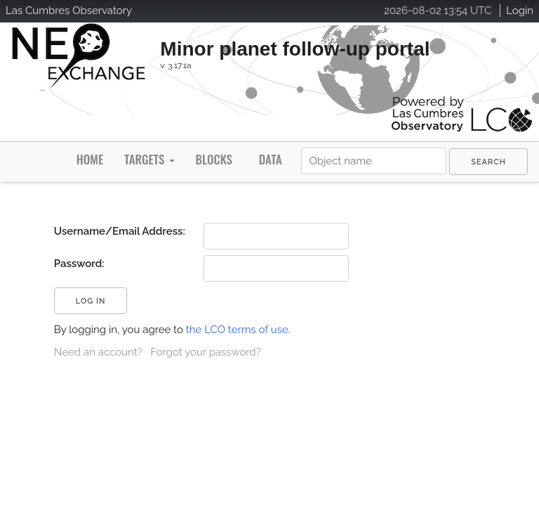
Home (89, 159)
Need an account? (98, 352)
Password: (79, 263)
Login (519, 10)
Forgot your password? (205, 352)
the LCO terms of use (237, 329)
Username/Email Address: (119, 231)
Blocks (213, 159)
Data (270, 159)
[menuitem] (488, 161)
